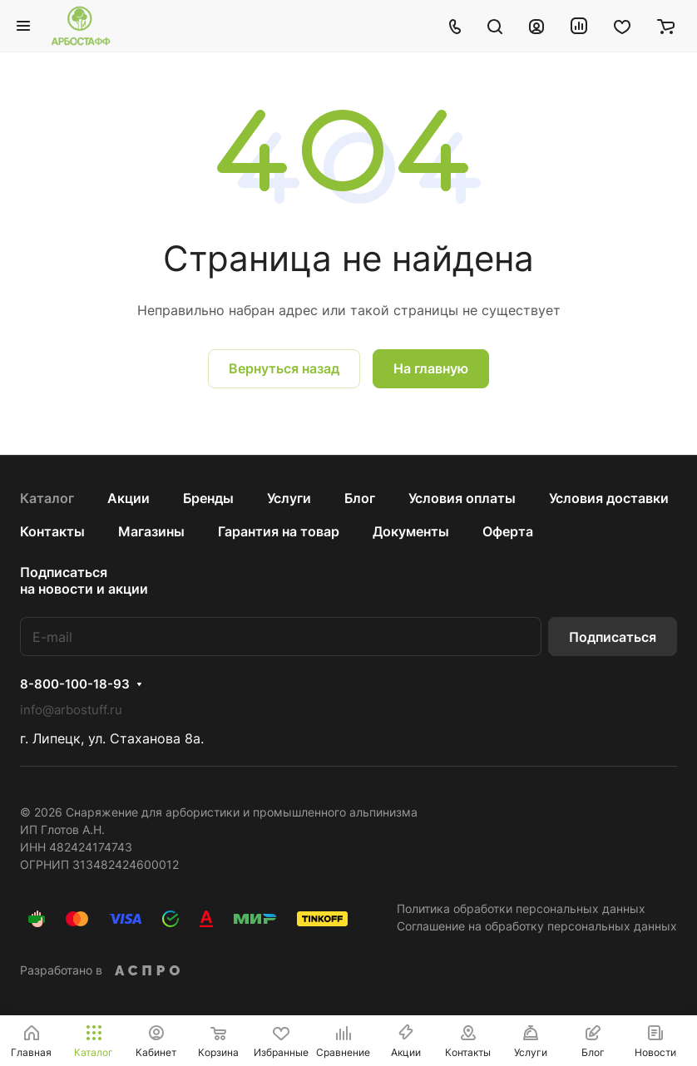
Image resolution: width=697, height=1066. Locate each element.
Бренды (208, 498)
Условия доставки (609, 498)
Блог (359, 498)
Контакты (52, 531)
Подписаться (612, 637)
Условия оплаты (462, 498)
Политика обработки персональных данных (521, 908)
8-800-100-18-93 (75, 684)
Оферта (507, 531)
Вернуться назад (284, 368)
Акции (128, 498)
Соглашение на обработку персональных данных (537, 926)
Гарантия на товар (278, 531)
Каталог (47, 498)
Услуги (289, 498)
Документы (411, 531)
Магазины (151, 531)
